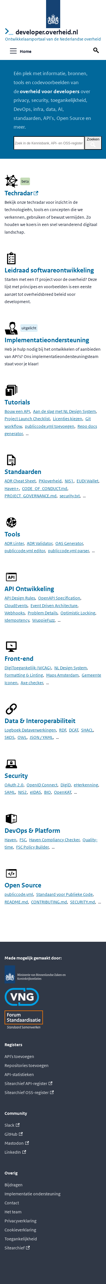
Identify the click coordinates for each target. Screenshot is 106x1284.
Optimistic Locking (77, 613)
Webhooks (15, 613)
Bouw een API (17, 411)
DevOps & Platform (32, 831)
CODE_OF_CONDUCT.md (44, 488)
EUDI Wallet (87, 481)
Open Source (23, 885)
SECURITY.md (82, 902)
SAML (10, 792)
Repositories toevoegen (27, 1065)
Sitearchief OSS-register (29, 1092)
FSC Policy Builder (32, 847)
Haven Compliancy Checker (54, 839)
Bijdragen (14, 1184)
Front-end (19, 659)
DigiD (65, 785)
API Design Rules (20, 598)
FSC (23, 839)
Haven (10, 839)
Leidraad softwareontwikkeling (49, 270)
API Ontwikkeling (29, 589)
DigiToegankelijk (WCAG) (28, 667)
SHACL (87, 730)
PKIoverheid (50, 481)
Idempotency (17, 620)
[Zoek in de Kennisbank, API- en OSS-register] (49, 143)
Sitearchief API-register (28, 1083)
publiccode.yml (19, 894)
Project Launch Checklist (27, 418)
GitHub (14, 1134)
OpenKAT (62, 792)
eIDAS (35, 792)
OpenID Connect (42, 785)
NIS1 (69, 481)
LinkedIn (15, 1152)
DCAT (73, 730)
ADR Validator (39, 543)
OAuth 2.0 (14, 785)
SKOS (9, 737)
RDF (62, 730)
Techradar (21, 193)
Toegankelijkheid (21, 1239)
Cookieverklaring (20, 1229)
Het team (13, 1211)
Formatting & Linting (24, 675)
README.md (16, 902)
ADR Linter (14, 543)
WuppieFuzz (43, 620)
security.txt (70, 495)
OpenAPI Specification (59, 598)
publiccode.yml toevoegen (49, 426)
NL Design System (70, 667)
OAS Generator (69, 543)
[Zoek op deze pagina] (96, 50)
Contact (12, 1202)
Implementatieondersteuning (47, 340)
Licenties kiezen (67, 418)
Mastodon (17, 1143)
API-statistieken (19, 1074)
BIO (47, 792)
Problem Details (42, 613)
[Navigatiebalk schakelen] (13, 51)
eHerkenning (86, 785)
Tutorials (17, 402)
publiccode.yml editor (25, 550)
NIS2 (22, 792)
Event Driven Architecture (54, 605)
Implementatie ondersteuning (32, 1193)
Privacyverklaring (20, 1220)
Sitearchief (17, 1248)
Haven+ (12, 488)
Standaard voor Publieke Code (64, 894)
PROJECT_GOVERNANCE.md (31, 495)
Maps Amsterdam (62, 675)
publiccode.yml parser (68, 550)
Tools (12, 534)
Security (16, 776)
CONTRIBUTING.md (49, 902)
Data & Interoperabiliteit (40, 721)
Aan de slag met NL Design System (64, 411)
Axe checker (32, 682)
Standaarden (23, 472)
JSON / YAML (41, 737)
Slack (12, 1125)
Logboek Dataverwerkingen (30, 730)
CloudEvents (16, 605)
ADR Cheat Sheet (20, 481)
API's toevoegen (19, 1056)
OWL (22, 737)
